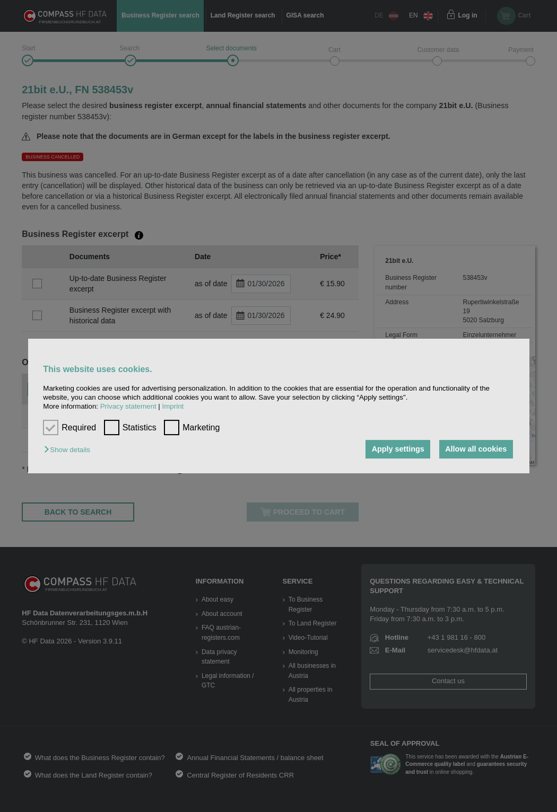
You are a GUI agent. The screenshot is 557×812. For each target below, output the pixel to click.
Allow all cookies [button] (476, 449)
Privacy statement (128, 407)
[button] (69, 450)
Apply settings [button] (398, 449)
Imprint (173, 407)
